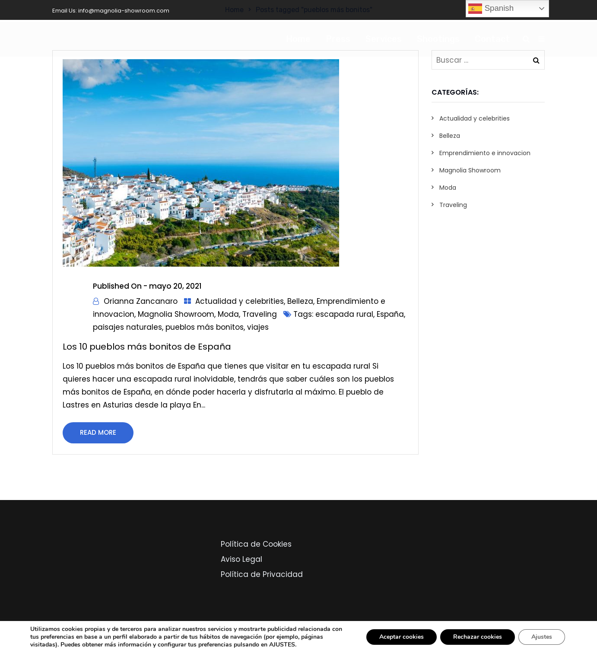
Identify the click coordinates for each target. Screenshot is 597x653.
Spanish (491, 9)
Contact (492, 39)
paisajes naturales (127, 327)
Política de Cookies (256, 544)
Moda (228, 314)
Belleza (300, 301)
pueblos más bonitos (204, 327)
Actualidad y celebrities (239, 301)
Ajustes (541, 637)
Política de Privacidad (262, 574)
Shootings (438, 39)
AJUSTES (282, 645)
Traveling (259, 314)
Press (338, 39)
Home (298, 39)
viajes (258, 327)
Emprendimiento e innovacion (484, 153)
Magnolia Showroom (176, 314)
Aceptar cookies (401, 637)
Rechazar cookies (477, 637)
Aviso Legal (241, 559)
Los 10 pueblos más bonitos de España (147, 347)
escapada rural (344, 314)
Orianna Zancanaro (141, 301)
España (390, 314)
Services (383, 39)
